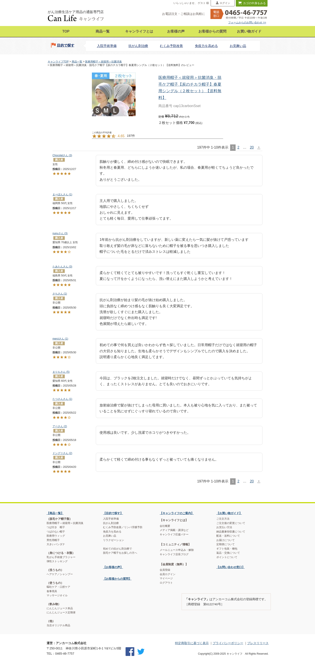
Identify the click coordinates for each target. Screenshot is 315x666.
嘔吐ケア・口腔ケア (58, 586)
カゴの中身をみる (254, 3)
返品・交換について (228, 552)
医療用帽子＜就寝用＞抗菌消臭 (103, 61)
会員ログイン (167, 574)
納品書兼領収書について (230, 531)
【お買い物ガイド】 (229, 513)
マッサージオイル (57, 595)
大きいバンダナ (56, 544)
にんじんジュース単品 (60, 608)
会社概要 (165, 525)
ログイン (225, 3)
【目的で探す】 (113, 513)
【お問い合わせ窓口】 (230, 567)
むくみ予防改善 (171, 46)
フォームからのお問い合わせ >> (247, 22)
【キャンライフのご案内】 (177, 513)
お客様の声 (176, 31)
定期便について (225, 544)
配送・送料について (228, 535)
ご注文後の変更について (230, 523)
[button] (259, 147)
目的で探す (65, 45)
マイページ (166, 578)
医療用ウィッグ (56, 535)
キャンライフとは (139, 31)
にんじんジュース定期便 (61, 612)
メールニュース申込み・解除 (177, 550)
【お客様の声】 (113, 567)
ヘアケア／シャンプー (60, 574)
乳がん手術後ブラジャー (61, 557)
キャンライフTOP (58, 61)
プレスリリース (258, 643)
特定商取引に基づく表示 (192, 643)
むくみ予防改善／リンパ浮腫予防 (122, 527)
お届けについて (225, 540)
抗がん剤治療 (138, 46)
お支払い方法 (224, 527)
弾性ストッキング (57, 561)
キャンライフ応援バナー (174, 534)
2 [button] (238, 147)
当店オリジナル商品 (58, 625)
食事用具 (52, 591)
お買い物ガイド (249, 31)
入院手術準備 (107, 46)
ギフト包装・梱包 (226, 548)
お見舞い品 (238, 46)
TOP (66, 31)
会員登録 (165, 569)
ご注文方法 (222, 518)
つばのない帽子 (56, 531)
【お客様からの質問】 (117, 578)
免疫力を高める (206, 46)
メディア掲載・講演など (174, 530)
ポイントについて (226, 557)
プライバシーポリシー (228, 643)
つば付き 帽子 (56, 527)
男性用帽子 (53, 540)
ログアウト (166, 582)
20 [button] (252, 147)
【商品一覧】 (55, 513)
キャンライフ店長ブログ (174, 554)
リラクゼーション (113, 540)
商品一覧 (103, 31)
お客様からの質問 (212, 31)
